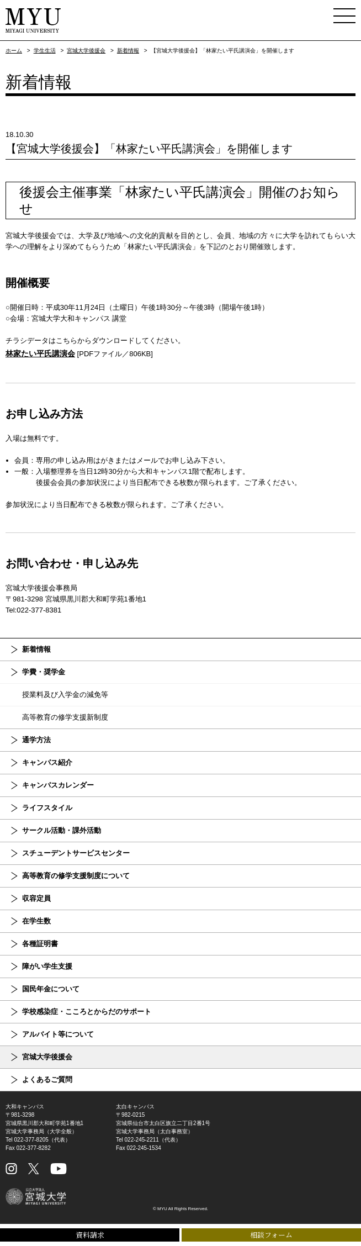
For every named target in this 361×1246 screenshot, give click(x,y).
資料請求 (90, 1234)
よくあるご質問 (47, 1079)
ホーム (14, 50)
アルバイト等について (58, 1034)
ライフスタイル (47, 808)
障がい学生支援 (47, 966)
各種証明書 (40, 943)
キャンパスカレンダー (58, 785)
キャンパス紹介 (47, 762)
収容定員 (36, 898)
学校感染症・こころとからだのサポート (86, 1011)
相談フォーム (271, 1234)
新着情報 (128, 50)
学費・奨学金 (43, 672)
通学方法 (36, 740)
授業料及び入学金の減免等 (65, 694)
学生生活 (45, 50)
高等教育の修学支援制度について (76, 876)
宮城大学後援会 (86, 50)
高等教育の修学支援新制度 (65, 717)
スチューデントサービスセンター (76, 853)
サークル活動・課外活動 (61, 830)
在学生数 (36, 921)
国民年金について (50, 989)
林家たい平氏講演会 (40, 353)
